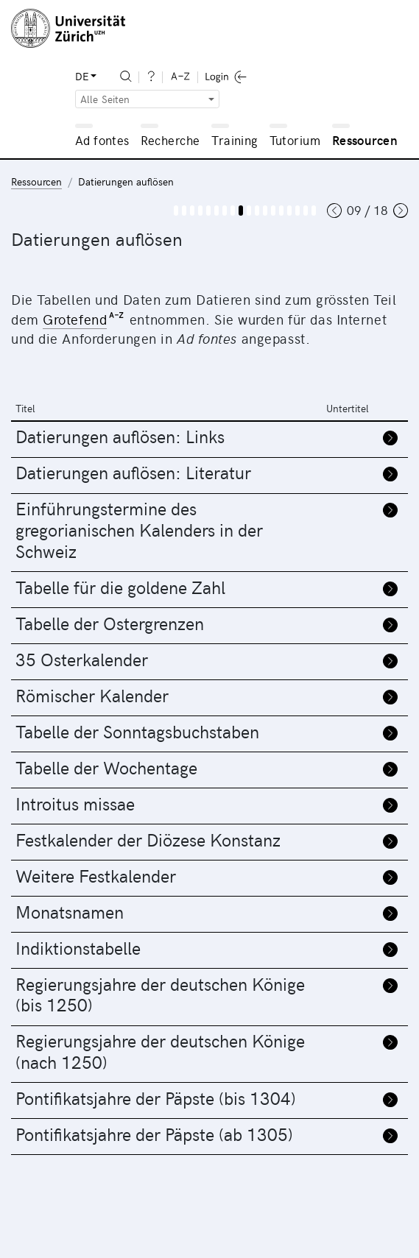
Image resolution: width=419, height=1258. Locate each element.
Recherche (170, 140)
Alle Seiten (105, 99)
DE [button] (81, 76)
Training (234, 140)
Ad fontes (102, 140)
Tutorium (295, 140)
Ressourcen (365, 140)
